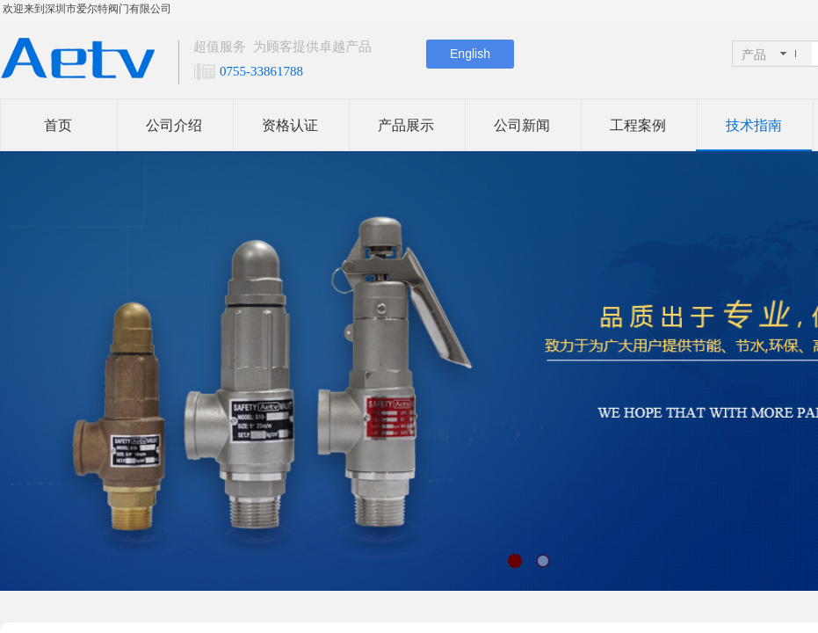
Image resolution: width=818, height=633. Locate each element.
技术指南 (754, 125)
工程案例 (638, 125)
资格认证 (290, 125)
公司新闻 (522, 125)
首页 (58, 125)
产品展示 (406, 125)
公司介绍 (174, 125)
